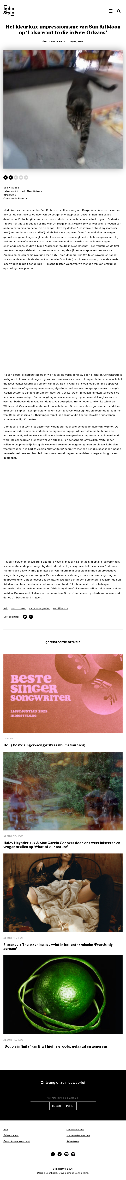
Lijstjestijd (10, 738)
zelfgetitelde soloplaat (103, 588)
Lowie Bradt (58, 41)
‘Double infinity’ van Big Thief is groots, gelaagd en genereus (55, 1046)
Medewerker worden (78, 1135)
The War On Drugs (53, 223)
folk (5, 608)
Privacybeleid (11, 1135)
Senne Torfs (81, 1172)
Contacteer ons (75, 1129)
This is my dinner (62, 588)
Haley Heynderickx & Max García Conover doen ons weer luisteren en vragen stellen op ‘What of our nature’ (61, 845)
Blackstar (66, 259)
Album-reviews (13, 836)
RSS (5, 1129)
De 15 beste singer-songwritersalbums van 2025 (44, 745)
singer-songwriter (39, 608)
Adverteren (73, 1141)
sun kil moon (60, 608)
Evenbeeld (51, 1172)
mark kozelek (18, 608)
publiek (33, 223)
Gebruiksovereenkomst (16, 1141)
